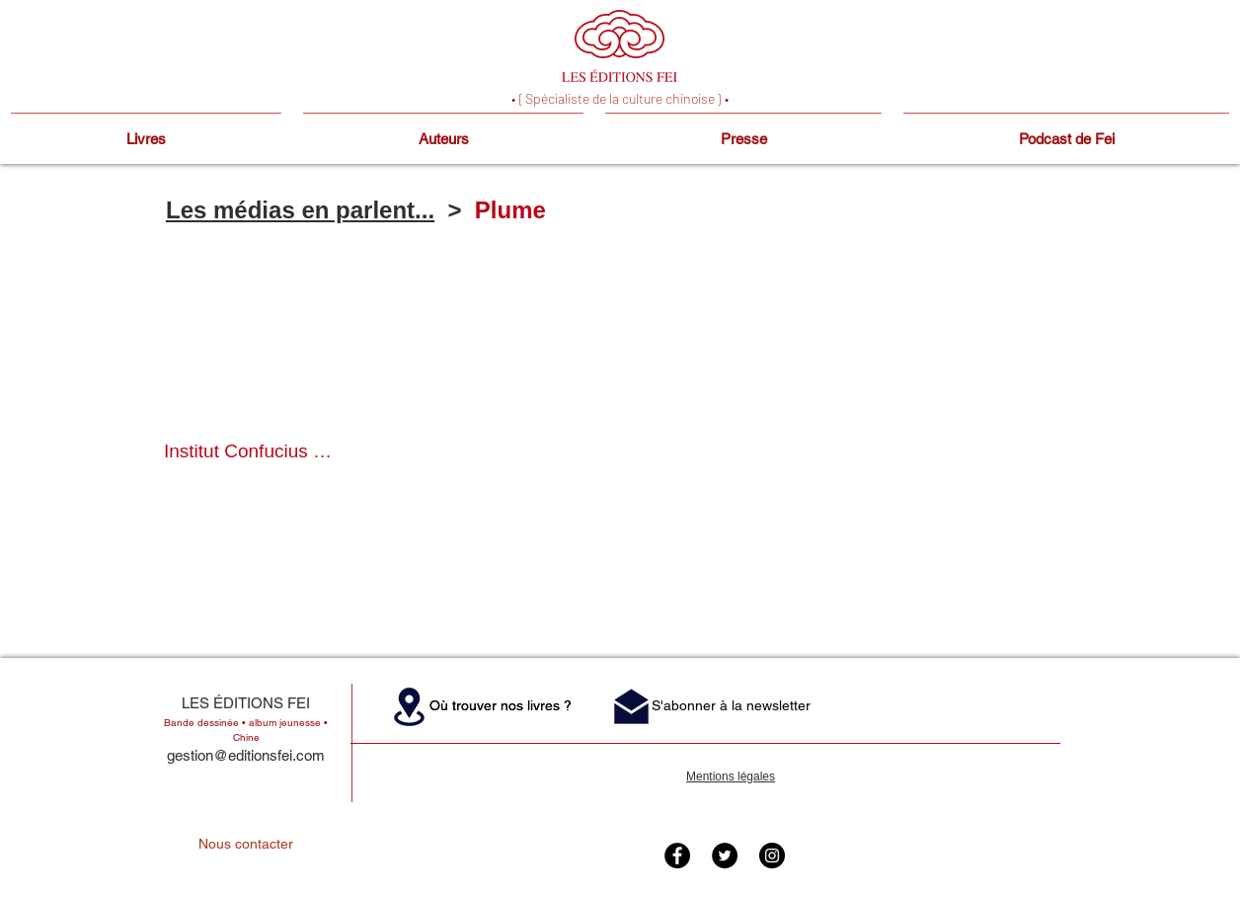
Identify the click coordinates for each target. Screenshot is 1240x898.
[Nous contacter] (246, 844)
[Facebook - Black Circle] (677, 855)
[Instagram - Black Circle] (772, 855)
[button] (249, 378)
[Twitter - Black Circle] (724, 855)
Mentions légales (730, 776)
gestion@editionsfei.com (246, 755)
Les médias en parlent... (300, 210)
